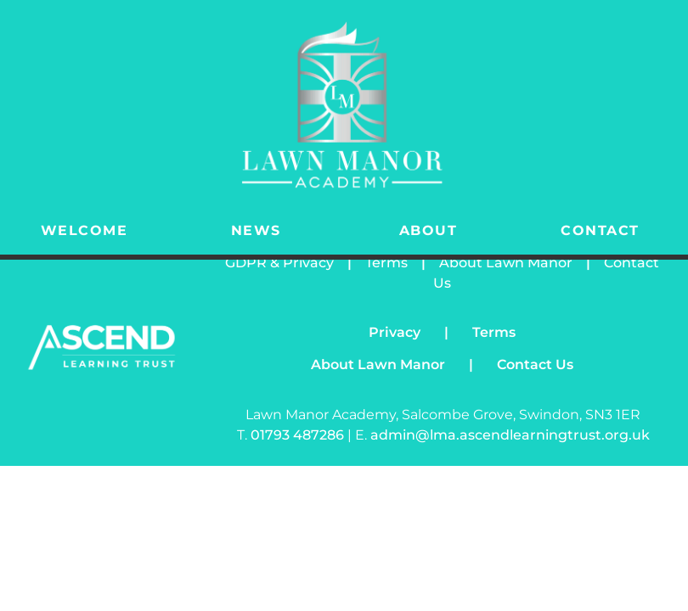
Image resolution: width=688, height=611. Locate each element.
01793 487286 (299, 435)
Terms (386, 263)
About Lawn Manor (505, 263)
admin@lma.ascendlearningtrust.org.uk (510, 435)
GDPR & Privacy (279, 263)
